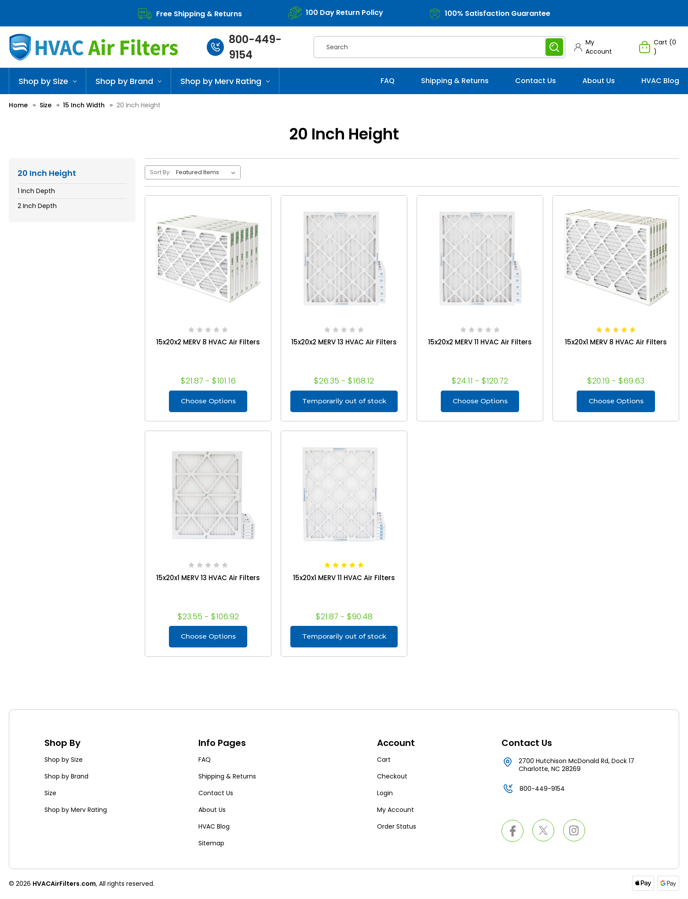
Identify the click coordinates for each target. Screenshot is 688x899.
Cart (384, 760)
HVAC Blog (660, 81)
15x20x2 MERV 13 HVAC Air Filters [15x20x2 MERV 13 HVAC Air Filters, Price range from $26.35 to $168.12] (344, 342)
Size (50, 794)
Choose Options (208, 401)
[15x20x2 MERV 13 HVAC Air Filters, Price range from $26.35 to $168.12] (344, 259)
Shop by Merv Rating (225, 81)
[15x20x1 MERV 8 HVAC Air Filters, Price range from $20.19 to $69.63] (616, 259)
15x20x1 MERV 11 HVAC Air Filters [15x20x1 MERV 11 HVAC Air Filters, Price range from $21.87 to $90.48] (344, 578)
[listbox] (207, 172)
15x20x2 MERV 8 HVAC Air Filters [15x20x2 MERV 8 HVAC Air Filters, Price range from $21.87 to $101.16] (208, 342)
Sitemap (211, 844)
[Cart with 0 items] (659, 47)
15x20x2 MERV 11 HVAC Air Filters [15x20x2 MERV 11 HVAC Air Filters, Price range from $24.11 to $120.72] (480, 342)
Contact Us (535, 81)
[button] (598, 47)
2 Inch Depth (37, 205)
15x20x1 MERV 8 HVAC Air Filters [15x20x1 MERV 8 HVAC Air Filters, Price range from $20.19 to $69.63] (616, 342)
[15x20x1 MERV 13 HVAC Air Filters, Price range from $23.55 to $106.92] (208, 494)
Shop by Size (47, 81)
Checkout (392, 777)
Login (385, 794)
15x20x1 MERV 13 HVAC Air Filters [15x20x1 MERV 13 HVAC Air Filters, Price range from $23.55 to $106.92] (208, 578)
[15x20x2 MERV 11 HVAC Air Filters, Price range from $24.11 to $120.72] (480, 259)
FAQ (388, 81)
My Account (395, 811)
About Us (598, 81)
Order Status (396, 827)
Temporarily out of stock (344, 405)
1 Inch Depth (36, 190)
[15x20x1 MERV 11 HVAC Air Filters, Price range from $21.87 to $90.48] (344, 494)
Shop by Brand (128, 81)
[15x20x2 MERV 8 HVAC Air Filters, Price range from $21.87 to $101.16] (208, 259)
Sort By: (160, 172)
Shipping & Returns (455, 81)
